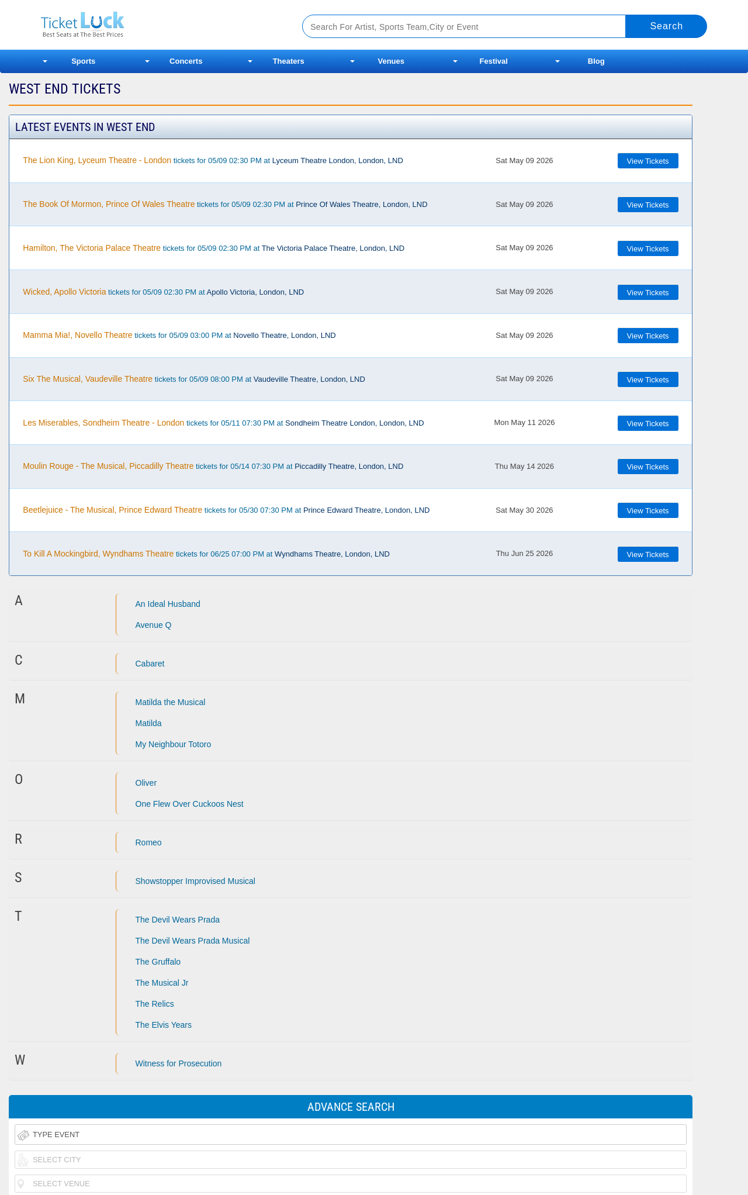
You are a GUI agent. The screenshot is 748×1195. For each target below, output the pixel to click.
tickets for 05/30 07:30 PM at (226, 509)
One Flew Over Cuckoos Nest (190, 804)
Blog (596, 61)
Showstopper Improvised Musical (195, 881)
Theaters (288, 61)
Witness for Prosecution (179, 1063)
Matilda (149, 723)
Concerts (185, 61)
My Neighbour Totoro (174, 744)
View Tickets (648, 161)
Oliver (146, 783)
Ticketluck (157, 25)
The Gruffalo (158, 961)
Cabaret (150, 663)
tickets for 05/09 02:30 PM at (213, 160)
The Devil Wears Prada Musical (193, 940)
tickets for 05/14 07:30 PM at (213, 466)
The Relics (155, 1004)
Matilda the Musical (171, 702)
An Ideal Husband (168, 604)
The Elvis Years (164, 1025)
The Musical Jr (162, 982)
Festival (494, 61)
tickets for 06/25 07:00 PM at (206, 553)
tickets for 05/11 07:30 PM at (223, 422)
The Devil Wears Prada (178, 919)
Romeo (149, 842)
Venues (391, 61)
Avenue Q (154, 625)
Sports (83, 61)
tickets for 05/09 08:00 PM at (194, 379)
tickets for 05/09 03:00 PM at (179, 335)
